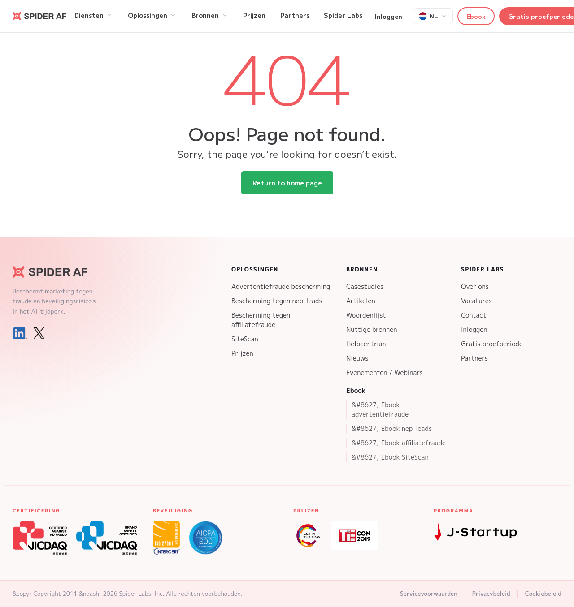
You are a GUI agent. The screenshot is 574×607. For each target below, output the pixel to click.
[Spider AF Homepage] (57, 272)
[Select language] (433, 16)
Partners (474, 358)
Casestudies (364, 286)
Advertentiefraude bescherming (280, 286)
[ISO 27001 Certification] (166, 538)
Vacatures (476, 301)
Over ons (475, 286)
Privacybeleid (491, 594)
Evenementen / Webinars (384, 372)
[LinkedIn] (20, 333)
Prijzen (242, 353)
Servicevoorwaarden (428, 594)
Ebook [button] (476, 16)
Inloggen (388, 16)
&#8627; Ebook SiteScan (390, 457)
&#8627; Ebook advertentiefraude (380, 409)
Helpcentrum (366, 344)
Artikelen (360, 301)
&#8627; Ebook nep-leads (392, 428)
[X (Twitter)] (39, 333)
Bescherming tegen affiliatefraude (260, 319)
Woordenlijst (366, 315)
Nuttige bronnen (371, 329)
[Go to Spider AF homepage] (39, 16)
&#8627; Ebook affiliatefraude (399, 443)
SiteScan (244, 339)
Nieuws (357, 358)
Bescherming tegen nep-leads (276, 301)
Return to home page (287, 182)
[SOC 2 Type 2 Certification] (205, 538)
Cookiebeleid (543, 594)
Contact (473, 315)
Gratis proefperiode (492, 344)
